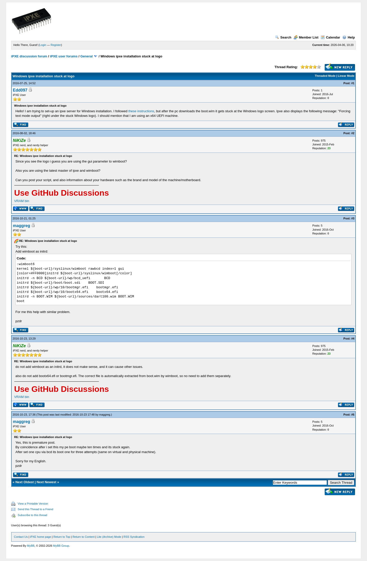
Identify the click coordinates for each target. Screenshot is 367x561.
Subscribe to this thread (32, 515)
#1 (352, 83)
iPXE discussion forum (29, 56)
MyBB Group (61, 545)
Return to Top (62, 536)
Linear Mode (346, 75)
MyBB (30, 545)
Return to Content (83, 536)
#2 (352, 133)
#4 (352, 338)
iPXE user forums (63, 56)
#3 (352, 218)
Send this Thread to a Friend (35, 509)
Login (43, 44)
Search (283, 37)
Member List (306, 37)
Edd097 (20, 90)
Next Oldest (24, 482)
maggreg (21, 225)
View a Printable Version (33, 503)
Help (348, 37)
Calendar (330, 37)
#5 (352, 414)
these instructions (141, 111)
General (86, 56)
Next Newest (46, 482)
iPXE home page (40, 536)
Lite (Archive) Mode (109, 536)
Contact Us (21, 536)
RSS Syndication (134, 536)
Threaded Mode (325, 75)
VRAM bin (21, 201)
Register (56, 44)
